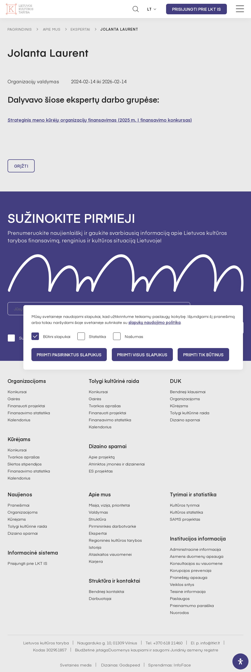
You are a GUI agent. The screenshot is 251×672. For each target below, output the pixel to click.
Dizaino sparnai (185, 408)
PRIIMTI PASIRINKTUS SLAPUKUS (69, 354)
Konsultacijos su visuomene (196, 552)
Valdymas (98, 500)
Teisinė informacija (188, 580)
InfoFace (182, 653)
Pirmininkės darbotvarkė (112, 514)
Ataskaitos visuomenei (110, 543)
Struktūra (97, 507)
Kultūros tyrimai (184, 493)
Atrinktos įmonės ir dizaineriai (117, 452)
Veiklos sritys (182, 573)
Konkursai (17, 380)
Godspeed (129, 653)
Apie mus (52, 29)
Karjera (96, 550)
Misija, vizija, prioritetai (109, 493)
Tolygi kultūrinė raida (189, 401)
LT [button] (149, 9)
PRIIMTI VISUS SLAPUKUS (145, 354)
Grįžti (21, 168)
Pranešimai (18, 493)
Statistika (91, 336)
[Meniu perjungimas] (240, 9)
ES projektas (101, 459)
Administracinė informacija (195, 538)
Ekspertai (80, 29)
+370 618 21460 (167, 631)
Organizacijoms (185, 387)
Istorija (95, 536)
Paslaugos (180, 587)
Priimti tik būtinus (208, 354)
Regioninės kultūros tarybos (115, 528)
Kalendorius (19, 408)
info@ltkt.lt (210, 631)
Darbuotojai (100, 587)
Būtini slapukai (50, 336)
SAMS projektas (185, 507)
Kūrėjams (179, 394)
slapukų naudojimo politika (154, 322)
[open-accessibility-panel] (240, 661)
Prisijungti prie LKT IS (196, 9)
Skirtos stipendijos (25, 452)
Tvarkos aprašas (24, 445)
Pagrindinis (20, 29)
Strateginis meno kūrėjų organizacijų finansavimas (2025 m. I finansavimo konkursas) (100, 120)
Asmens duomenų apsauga (196, 545)
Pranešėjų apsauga (188, 566)
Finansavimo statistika (29, 401)
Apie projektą (102, 445)
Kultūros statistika (186, 500)
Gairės (14, 387)
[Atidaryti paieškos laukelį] (135, 9)
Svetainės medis (76, 653)
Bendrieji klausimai (188, 380)
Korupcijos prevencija (190, 559)
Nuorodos (179, 601)
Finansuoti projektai (26, 394)
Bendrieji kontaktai (106, 580)
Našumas (128, 336)
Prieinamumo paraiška (192, 594)
